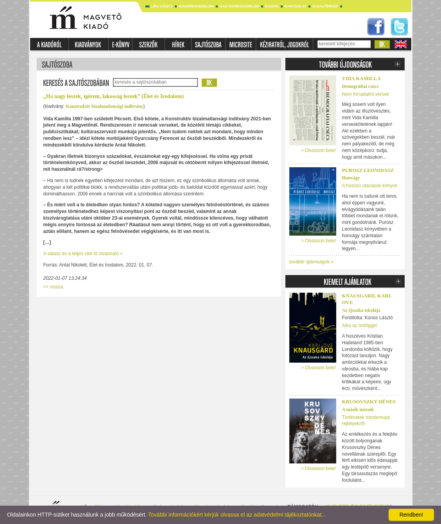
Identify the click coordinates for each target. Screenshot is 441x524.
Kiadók (272, 6)
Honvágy (351, 178)
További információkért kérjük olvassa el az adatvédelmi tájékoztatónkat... (237, 514)
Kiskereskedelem (196, 6)
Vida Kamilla (361, 78)
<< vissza (53, 287)
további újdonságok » (311, 262)
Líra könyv (162, 6)
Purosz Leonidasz (368, 170)
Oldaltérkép (325, 6)
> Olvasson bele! (318, 150)
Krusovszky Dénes (369, 401)
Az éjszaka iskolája (361, 310)
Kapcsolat (295, 6)
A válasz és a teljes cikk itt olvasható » (83, 253)
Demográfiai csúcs (360, 86)
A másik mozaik (358, 409)
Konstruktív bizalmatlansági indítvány (104, 106)
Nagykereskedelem (239, 6)
